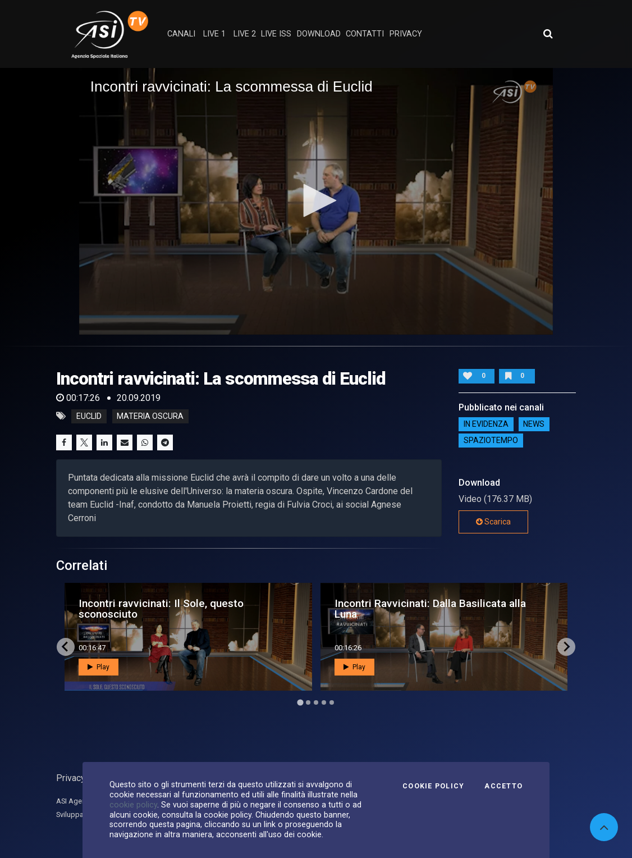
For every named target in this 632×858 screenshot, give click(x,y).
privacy (406, 34)
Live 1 (214, 34)
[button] (316, 200)
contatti (365, 34)
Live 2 (244, 34)
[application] (316, 201)
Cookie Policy (433, 786)
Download (319, 34)
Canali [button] (181, 34)
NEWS (533, 424)
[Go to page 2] (308, 702)
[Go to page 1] (300, 702)
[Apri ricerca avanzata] (548, 33)
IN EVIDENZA (486, 424)
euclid (89, 416)
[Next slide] (566, 647)
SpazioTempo (491, 440)
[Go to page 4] (324, 702)
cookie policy (133, 804)
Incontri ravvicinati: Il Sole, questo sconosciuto (161, 608)
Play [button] (98, 667)
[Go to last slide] (66, 647)
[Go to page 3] (316, 702)
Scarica (493, 521)
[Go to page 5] (331, 702)
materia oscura (150, 416)
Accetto (503, 786)
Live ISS (276, 34)
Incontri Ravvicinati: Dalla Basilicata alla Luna (430, 608)
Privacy (70, 778)
